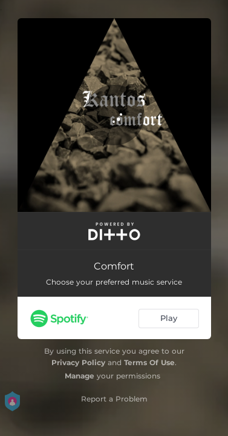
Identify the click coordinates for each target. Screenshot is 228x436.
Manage (79, 375)
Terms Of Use (149, 362)
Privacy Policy (78, 362)
